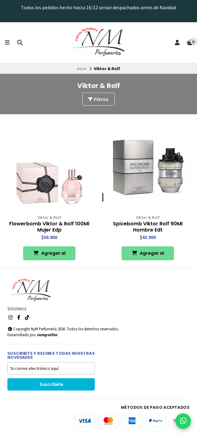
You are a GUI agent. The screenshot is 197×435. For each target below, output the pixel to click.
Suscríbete (51, 384)
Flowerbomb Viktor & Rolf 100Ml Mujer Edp (49, 227)
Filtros (97, 99)
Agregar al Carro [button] (49, 255)
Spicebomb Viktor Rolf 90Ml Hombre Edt (148, 227)
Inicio (81, 68)
